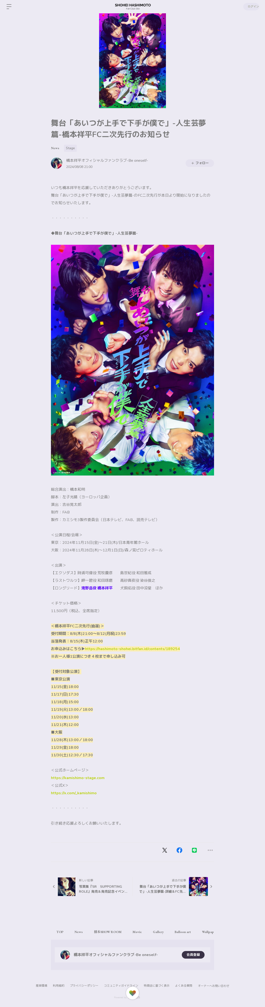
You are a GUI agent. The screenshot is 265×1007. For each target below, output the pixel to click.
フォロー (200, 163)
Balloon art (187, 932)
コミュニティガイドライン (121, 986)
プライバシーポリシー (84, 986)
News (55, 148)
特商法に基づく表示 (156, 986)
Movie (140, 932)
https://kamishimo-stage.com (78, 778)
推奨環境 (41, 986)
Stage (70, 148)
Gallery (161, 932)
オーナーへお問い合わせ (213, 985)
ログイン (250, 7)
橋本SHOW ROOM (109, 932)
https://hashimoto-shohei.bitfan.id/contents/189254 (132, 648)
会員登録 (193, 954)
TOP (60, 932)
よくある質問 (183, 986)
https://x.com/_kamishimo (74, 793)
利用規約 (58, 986)
